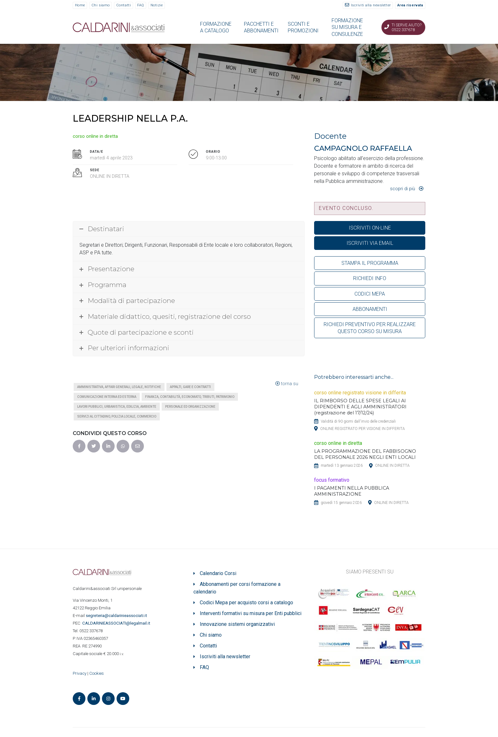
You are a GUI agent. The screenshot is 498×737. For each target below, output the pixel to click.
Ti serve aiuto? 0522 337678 (406, 27)
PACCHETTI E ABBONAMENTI (261, 27)
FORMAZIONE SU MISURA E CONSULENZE (347, 27)
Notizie (157, 5)
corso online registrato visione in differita (360, 393)
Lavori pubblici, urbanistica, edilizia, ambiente (116, 406)
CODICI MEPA (369, 294)
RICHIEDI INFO (369, 278)
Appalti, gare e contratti (190, 387)
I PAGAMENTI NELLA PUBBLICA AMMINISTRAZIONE (351, 491)
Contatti (123, 5)
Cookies (96, 673)
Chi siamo (100, 5)
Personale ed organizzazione (190, 406)
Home (80, 5)
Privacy (79, 673)
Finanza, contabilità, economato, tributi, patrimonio (189, 397)
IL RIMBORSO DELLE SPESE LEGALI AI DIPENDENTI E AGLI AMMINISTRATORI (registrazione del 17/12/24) (360, 407)
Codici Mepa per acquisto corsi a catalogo (246, 603)
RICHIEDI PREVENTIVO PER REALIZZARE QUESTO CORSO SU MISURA (370, 327)
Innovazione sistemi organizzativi (237, 624)
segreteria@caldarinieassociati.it (117, 615)
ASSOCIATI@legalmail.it (117, 623)
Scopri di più (402, 188)
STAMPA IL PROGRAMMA (369, 263)
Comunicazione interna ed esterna (106, 397)
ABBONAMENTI (370, 309)
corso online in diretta (95, 136)
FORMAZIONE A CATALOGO (216, 27)
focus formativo (331, 480)
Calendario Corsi (218, 573)
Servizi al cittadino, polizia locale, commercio (116, 416)
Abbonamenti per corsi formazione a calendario (236, 588)
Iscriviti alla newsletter (371, 5)
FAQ (140, 5)
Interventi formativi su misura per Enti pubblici (250, 613)
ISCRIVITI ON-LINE (370, 228)
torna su (286, 383)
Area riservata (410, 5)
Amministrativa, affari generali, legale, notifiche (119, 387)
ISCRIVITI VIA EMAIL (370, 243)
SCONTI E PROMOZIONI (303, 27)
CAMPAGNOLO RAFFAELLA (363, 148)
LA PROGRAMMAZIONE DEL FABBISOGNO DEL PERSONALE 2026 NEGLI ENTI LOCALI (365, 454)
